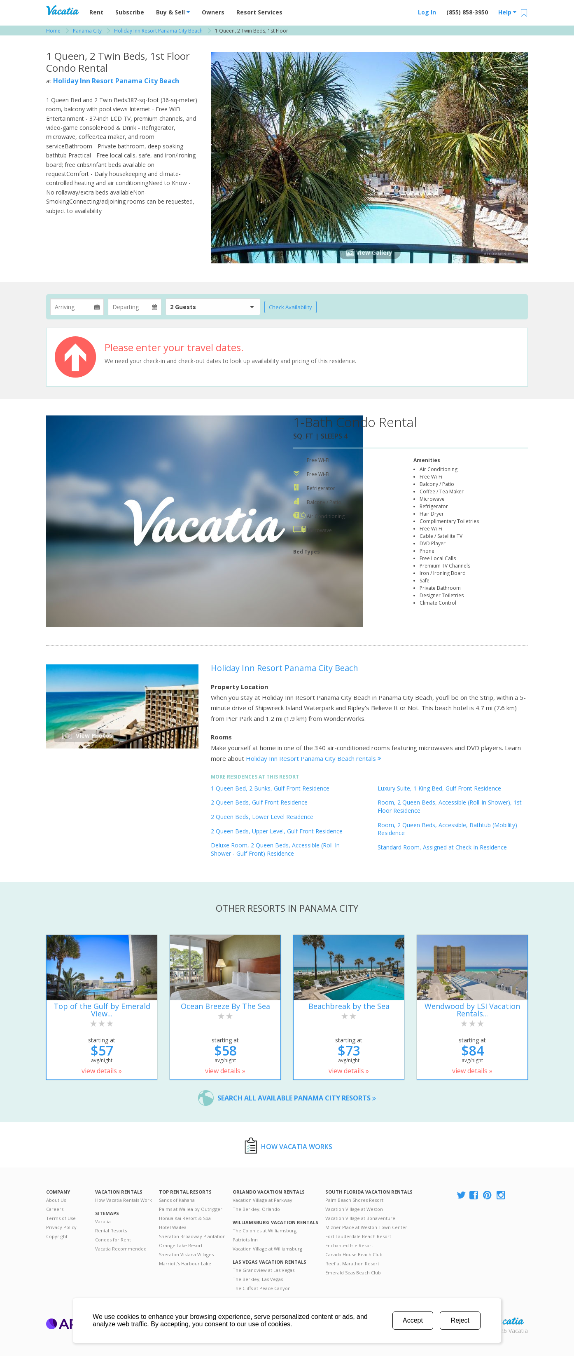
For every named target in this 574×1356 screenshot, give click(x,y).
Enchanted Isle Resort (349, 1245)
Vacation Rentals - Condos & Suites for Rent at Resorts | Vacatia (62, 10)
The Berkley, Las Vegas (258, 1279)
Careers (54, 1209)
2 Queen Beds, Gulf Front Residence (259, 802)
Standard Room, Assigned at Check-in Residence (442, 847)
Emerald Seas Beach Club (353, 1272)
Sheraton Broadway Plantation (192, 1236)
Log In (427, 12)
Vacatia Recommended (121, 1249)
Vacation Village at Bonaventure (360, 1218)
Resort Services (259, 12)
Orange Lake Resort (181, 1245)
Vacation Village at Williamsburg (267, 1249)
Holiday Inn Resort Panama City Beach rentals (313, 758)
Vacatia (103, 1221)
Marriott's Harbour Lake (185, 1263)
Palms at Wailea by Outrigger (190, 1209)
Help (507, 12)
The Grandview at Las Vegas (263, 1270)
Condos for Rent (113, 1239)
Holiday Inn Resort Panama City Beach (116, 80)
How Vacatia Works (296, 1146)
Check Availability (290, 307)
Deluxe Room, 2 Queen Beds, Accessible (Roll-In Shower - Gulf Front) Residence (275, 849)
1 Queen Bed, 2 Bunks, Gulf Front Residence (270, 788)
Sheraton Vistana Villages (186, 1254)
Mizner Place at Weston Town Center (366, 1227)
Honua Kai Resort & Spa (185, 1218)
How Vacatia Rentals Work (123, 1200)
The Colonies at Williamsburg (264, 1230)
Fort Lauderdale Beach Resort (358, 1236)
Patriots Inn (245, 1239)
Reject (460, 1320)
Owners (213, 12)
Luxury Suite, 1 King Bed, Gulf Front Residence (439, 788)
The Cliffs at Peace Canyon (262, 1288)
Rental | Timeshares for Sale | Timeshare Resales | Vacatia (507, 1320)
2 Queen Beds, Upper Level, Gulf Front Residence (277, 831)
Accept (413, 1320)
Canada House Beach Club (354, 1254)
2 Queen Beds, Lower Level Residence (262, 817)
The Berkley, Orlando (256, 1209)
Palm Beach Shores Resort (354, 1200)
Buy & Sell (173, 12)
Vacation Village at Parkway (262, 1200)
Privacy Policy (61, 1227)
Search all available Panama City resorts (296, 1098)
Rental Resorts (111, 1230)
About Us (56, 1200)
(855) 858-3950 (467, 12)
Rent (96, 12)
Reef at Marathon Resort (352, 1263)
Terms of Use (61, 1218)
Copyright (57, 1236)
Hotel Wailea (173, 1227)
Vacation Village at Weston (354, 1209)
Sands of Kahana (177, 1200)
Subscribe (129, 12)
